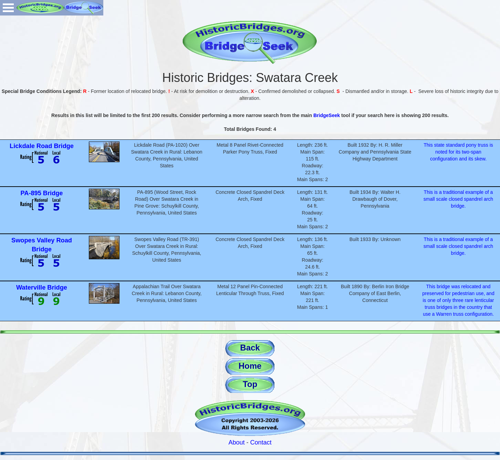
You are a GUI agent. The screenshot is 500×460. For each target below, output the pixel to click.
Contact (261, 442)
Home (250, 365)
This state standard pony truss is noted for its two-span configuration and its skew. (458, 151)
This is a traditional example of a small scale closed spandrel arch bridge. (458, 199)
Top (250, 384)
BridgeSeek (326, 115)
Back (250, 347)
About (236, 442)
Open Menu (8, 7)
